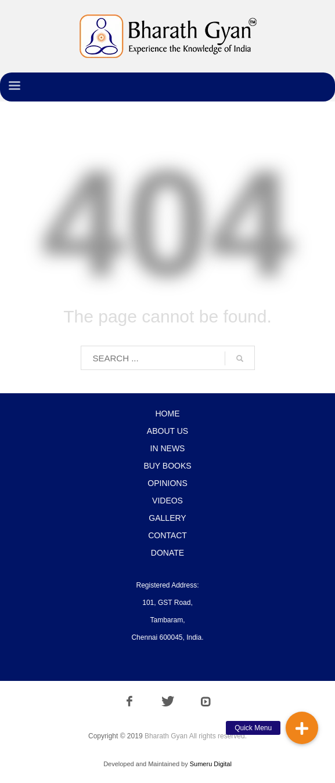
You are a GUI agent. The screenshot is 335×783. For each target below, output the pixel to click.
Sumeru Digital (211, 763)
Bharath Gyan (166, 736)
